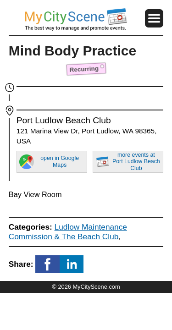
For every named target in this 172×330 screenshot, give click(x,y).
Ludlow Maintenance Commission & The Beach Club (68, 231)
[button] (154, 18)
